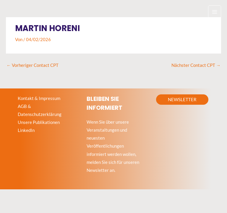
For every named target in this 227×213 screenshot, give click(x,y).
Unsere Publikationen (39, 122)
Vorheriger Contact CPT (33, 65)
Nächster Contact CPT (195, 65)
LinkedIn (26, 130)
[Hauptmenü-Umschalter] (214, 11)
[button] (182, 99)
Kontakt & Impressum (39, 98)
